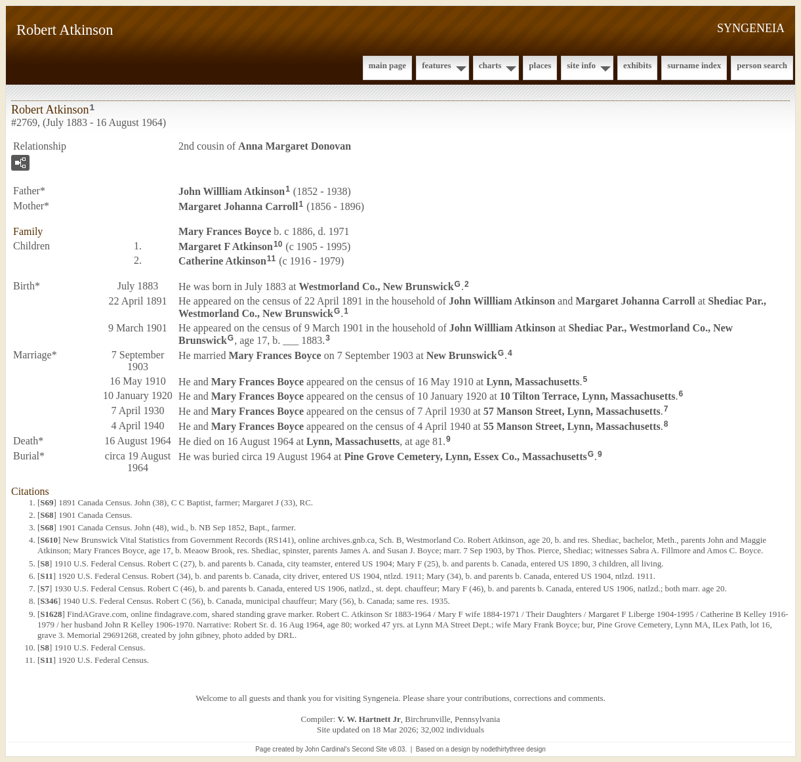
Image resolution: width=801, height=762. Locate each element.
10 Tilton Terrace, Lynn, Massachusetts (588, 396)
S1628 (51, 614)
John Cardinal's (327, 749)
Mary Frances (224, 231)
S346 (49, 601)
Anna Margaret (294, 146)
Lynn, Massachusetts (532, 381)
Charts (490, 65)
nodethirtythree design (513, 749)
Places (540, 65)
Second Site (369, 749)
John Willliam (231, 191)
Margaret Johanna (238, 206)
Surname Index (694, 65)
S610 (49, 540)
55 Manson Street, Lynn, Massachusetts (572, 426)
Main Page (387, 65)
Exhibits (637, 65)
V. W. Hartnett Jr (369, 719)
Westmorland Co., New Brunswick (376, 286)
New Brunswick (461, 354)
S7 (44, 588)
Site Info (581, 65)
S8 (44, 563)
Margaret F (225, 245)
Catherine (222, 260)
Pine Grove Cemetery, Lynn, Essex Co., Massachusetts (465, 455)
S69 (46, 502)
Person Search (762, 65)
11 (271, 258)
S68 (46, 515)
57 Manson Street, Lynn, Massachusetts (572, 411)
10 (278, 244)
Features (436, 65)
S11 (46, 576)
